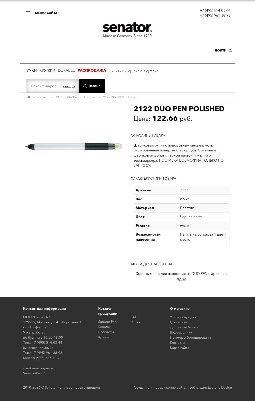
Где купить (178, 322)
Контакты (177, 342)
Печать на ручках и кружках (133, 70)
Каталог (43, 97)
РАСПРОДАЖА (66, 97)
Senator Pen (107, 322)
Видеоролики (181, 332)
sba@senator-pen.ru (38, 368)
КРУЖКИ (47, 70)
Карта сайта (179, 347)
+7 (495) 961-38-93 (215, 15)
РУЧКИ (30, 70)
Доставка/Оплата (184, 327)
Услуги (136, 322)
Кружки (104, 337)
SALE (135, 317)
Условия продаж (183, 317)
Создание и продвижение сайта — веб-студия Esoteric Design (183, 387)
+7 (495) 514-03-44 (215, 10)
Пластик (90, 97)
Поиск (95, 86)
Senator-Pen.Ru (35, 373)
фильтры (69, 86)
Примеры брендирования (191, 337)
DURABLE (66, 70)
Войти (221, 50)
